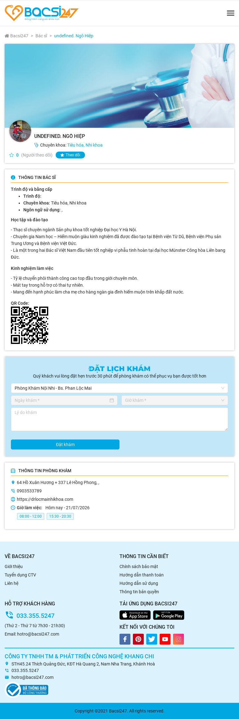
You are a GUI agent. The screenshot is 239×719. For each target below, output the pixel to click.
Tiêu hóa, (76, 145)
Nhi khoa (94, 145)
